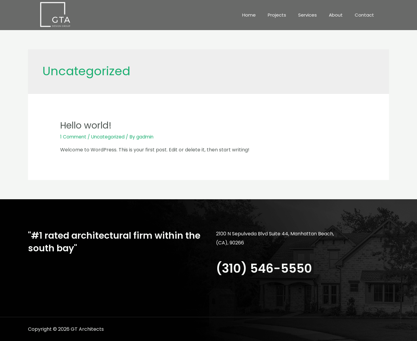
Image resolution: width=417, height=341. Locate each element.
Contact (364, 15)
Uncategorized (109, 136)
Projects (277, 15)
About (336, 15)
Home (249, 15)
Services (307, 15)
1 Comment (73, 136)
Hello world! (86, 125)
